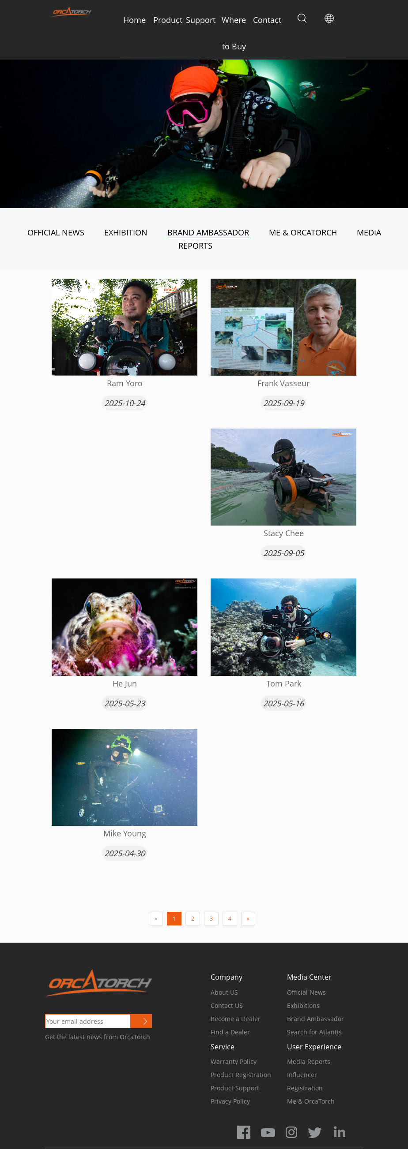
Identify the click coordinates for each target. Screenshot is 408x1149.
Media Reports (308, 1061)
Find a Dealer (230, 1032)
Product (167, 20)
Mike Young (124, 833)
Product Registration (241, 1075)
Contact (267, 20)
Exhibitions (303, 1005)
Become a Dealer (236, 1019)
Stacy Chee (284, 533)
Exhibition (125, 232)
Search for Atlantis (314, 1032)
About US (224, 992)
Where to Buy (234, 33)
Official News (55, 232)
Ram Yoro (125, 383)
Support (200, 20)
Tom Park (283, 683)
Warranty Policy (234, 1061)
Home (134, 20)
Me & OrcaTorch (303, 232)
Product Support (235, 1088)
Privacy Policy (230, 1101)
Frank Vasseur (283, 383)
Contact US (227, 1005)
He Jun (125, 683)
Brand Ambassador (208, 232)
